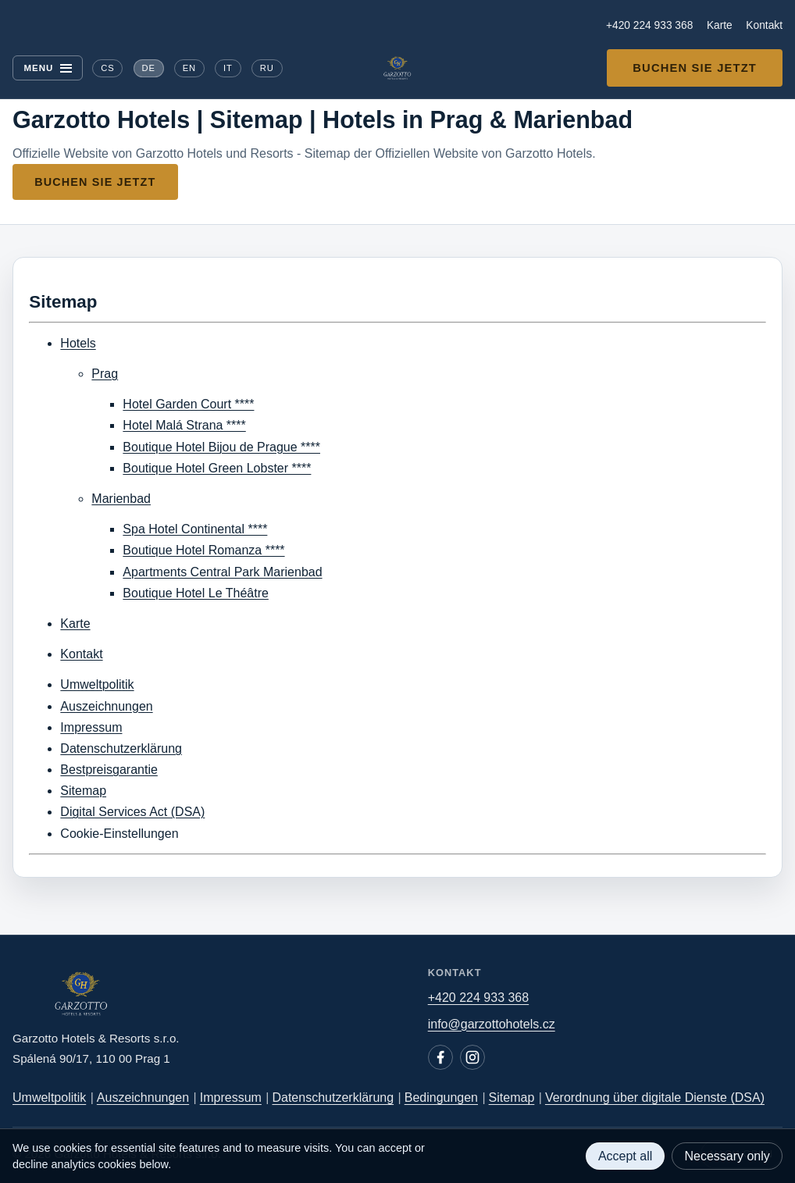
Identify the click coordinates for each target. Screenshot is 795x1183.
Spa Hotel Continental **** (195, 529)
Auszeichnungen (106, 706)
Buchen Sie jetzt (695, 68)
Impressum (91, 727)
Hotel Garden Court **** (188, 404)
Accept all (625, 1156)
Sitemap (83, 790)
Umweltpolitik (97, 684)
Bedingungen (441, 1097)
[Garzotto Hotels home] (397, 68)
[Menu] (47, 67)
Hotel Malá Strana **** (184, 425)
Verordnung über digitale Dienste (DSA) (655, 1097)
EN (189, 68)
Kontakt (764, 25)
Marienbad (121, 498)
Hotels (77, 343)
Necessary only (726, 1156)
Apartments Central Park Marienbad (222, 572)
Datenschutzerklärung (121, 748)
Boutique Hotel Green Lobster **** (217, 468)
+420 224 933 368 (649, 25)
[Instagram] (472, 1057)
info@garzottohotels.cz (491, 1024)
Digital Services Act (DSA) (132, 811)
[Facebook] (440, 1057)
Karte (720, 25)
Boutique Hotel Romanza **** (203, 550)
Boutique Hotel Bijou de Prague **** (221, 447)
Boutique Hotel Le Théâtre (196, 593)
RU (267, 68)
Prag (104, 373)
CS (107, 68)
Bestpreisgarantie (109, 769)
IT (228, 68)
